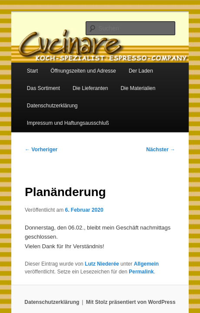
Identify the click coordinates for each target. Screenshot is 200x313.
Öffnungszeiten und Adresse (74, 65)
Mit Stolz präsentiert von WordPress (131, 279)
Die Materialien (128, 83)
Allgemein (136, 241)
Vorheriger (31, 126)
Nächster (170, 126)
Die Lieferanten (80, 83)
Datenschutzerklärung (42, 100)
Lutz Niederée (92, 241)
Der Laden (131, 65)
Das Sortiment (33, 83)
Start (22, 65)
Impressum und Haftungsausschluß (122, 100)
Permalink (99, 249)
